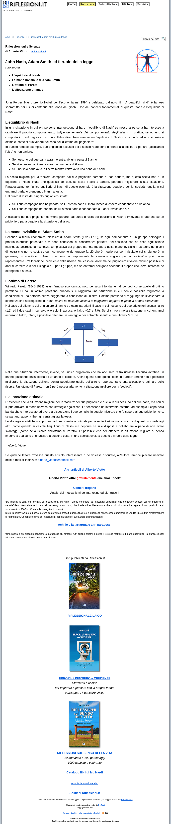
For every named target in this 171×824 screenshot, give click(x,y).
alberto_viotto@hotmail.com (56, 460)
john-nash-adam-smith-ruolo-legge (49, 37)
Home (7, 37)
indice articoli (38, 51)
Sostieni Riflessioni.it (84, 793)
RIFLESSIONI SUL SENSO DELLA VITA (84, 753)
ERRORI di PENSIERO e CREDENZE (84, 678)
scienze (21, 37)
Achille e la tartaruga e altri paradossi (84, 524)
